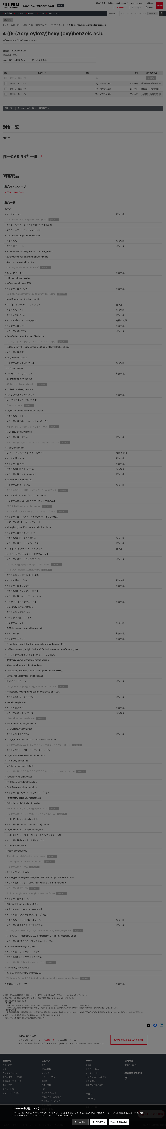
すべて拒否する (99, 1122)
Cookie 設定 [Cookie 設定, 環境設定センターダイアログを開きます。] (80, 1122)
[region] (83, 1116)
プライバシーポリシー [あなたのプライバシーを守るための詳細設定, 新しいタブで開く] (63, 1115)
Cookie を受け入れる (118, 1122)
